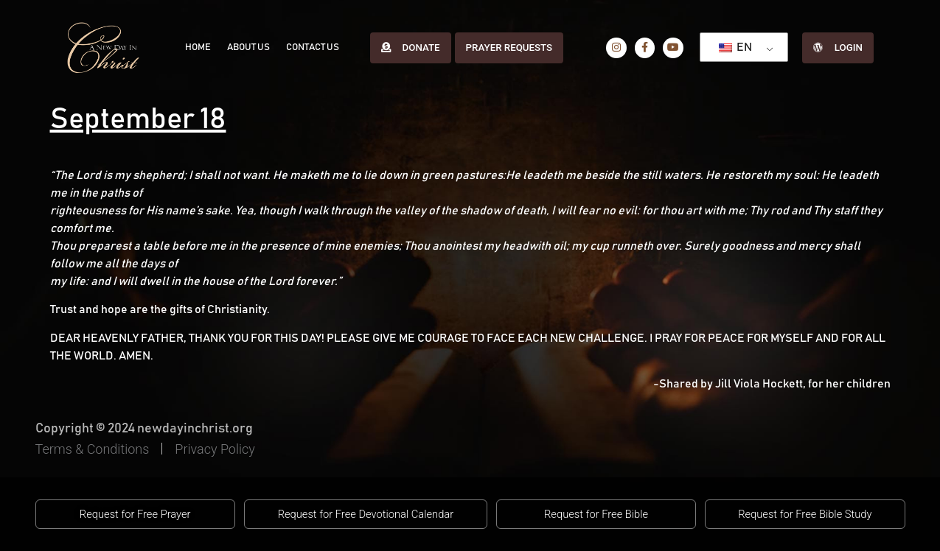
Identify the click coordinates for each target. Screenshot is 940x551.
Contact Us (308, 47)
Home (197, 47)
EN (733, 47)
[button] (135, 514)
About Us (246, 47)
